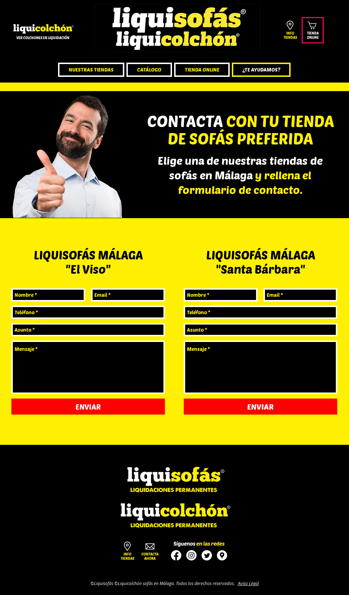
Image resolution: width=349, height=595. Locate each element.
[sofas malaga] (222, 555)
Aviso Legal (248, 583)
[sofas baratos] (207, 555)
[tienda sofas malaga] (176, 555)
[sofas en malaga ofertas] (191, 555)
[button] (149, 70)
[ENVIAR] (88, 407)
